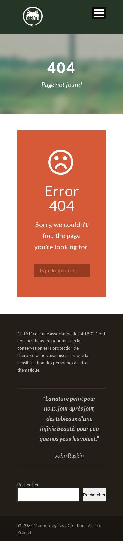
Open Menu (99, 13)
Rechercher (28, 484)
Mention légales (49, 525)
